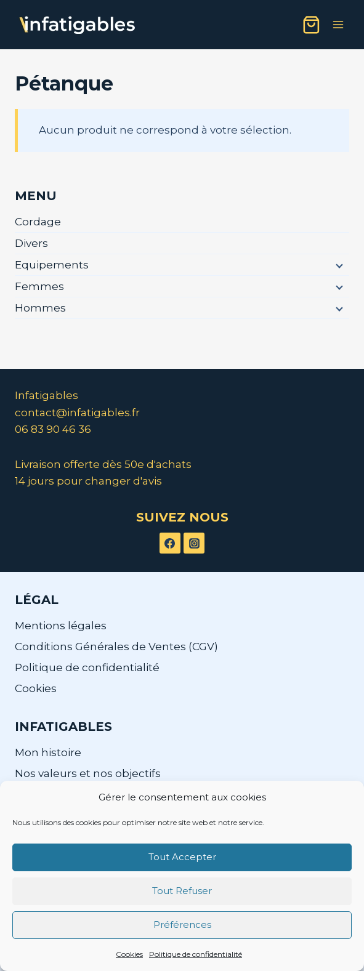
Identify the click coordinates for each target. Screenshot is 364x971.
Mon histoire (48, 752)
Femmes (39, 286)
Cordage (38, 222)
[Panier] (311, 24)
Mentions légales (61, 625)
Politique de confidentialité (195, 954)
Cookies (129, 954)
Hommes (40, 308)
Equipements (52, 265)
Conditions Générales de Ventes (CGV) (116, 646)
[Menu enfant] (338, 265)
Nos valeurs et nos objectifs (88, 773)
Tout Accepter (182, 857)
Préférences (182, 924)
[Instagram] (194, 543)
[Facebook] (170, 543)
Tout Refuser (182, 890)
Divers (31, 243)
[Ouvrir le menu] (337, 24)
